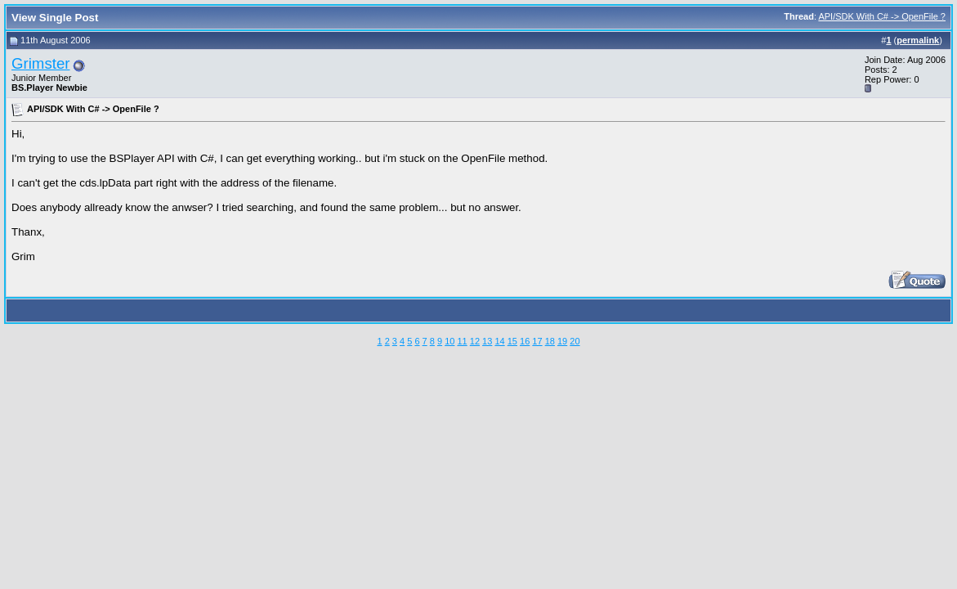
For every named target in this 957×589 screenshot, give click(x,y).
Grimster (40, 63)
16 (525, 341)
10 (449, 341)
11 (462, 341)
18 (550, 341)
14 (499, 341)
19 (562, 341)
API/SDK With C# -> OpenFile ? (882, 16)
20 (574, 341)
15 (512, 341)
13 (487, 341)
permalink (918, 40)
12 (475, 341)
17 (537, 341)
